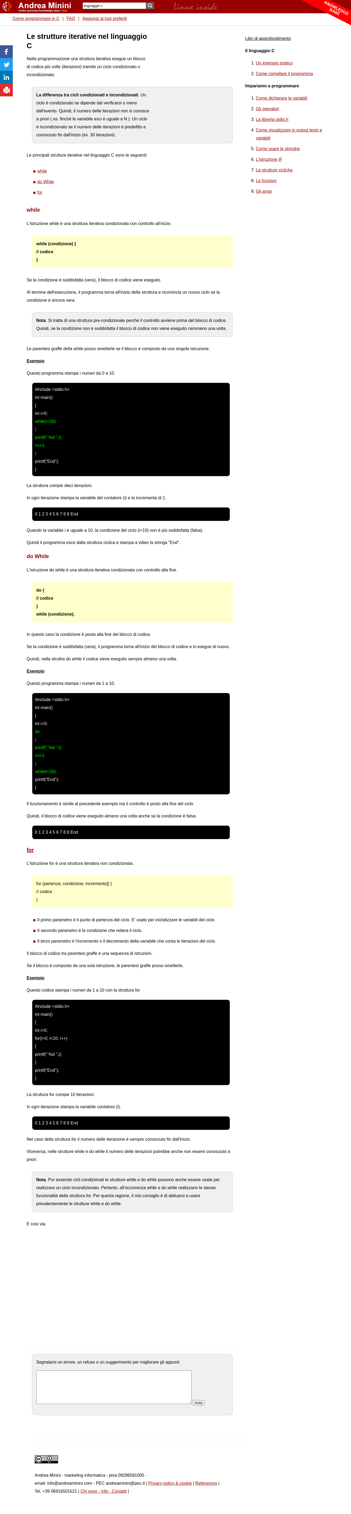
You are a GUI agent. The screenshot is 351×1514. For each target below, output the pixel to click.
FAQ (71, 18)
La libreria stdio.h (272, 119)
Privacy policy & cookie (170, 1489)
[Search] (114, 5)
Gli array (264, 191)
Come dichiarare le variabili (281, 98)
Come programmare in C (36, 18)
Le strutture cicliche (274, 170)
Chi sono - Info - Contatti (103, 1497)
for (39, 192)
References (206, 1489)
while (42, 171)
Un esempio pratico (274, 63)
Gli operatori (267, 109)
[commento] (114, 1390)
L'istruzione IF (269, 159)
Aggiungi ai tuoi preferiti (104, 18)
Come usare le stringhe (278, 148)
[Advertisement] (189, 112)
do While (45, 181)
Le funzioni (266, 180)
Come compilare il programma (284, 73)
